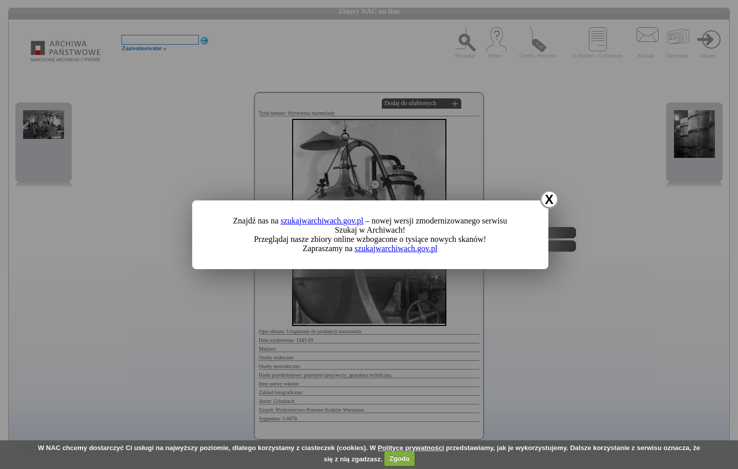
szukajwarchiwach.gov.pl (321, 220)
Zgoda (399, 458)
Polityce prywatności (411, 448)
